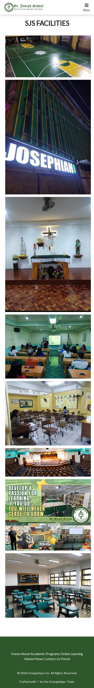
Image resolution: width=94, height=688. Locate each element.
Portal (65, 659)
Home (16, 654)
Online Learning (72, 654)
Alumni (29, 659)
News (39, 659)
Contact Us (52, 659)
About (26, 654)
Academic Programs (46, 654)
